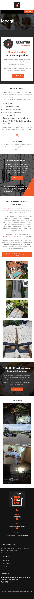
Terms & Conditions (6, 553)
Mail (17, 524)
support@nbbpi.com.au (12, 580)
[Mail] (17, 519)
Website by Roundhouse (21, 594)
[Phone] (17, 510)
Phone (17, 514)
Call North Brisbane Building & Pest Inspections (15, 209)
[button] (3, 11)
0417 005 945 (7, 582)
